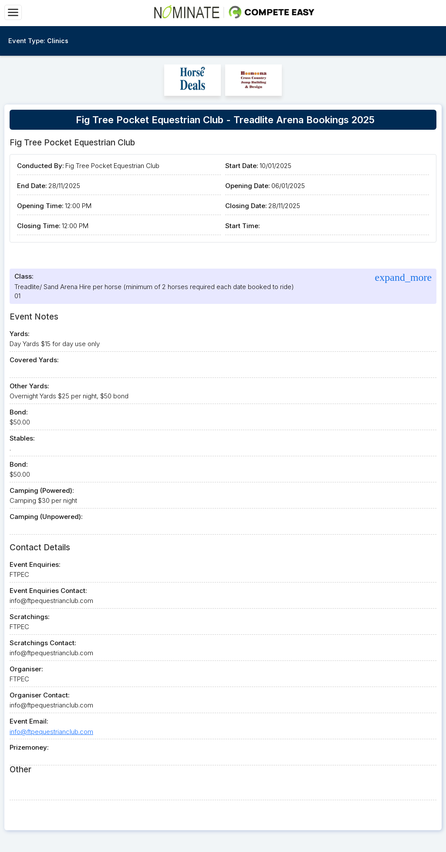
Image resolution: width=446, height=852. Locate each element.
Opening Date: (247, 186)
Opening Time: (40, 206)
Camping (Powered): (42, 490)
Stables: (22, 438)
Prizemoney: (29, 747)
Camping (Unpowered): (46, 516)
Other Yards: (29, 386)
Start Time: (242, 226)
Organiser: (26, 669)
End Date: (32, 186)
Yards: (20, 334)
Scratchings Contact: (43, 643)
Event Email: (29, 721)
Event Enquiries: (35, 564)
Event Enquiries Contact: (48, 590)
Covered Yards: (34, 360)
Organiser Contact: (40, 695)
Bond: (19, 412)
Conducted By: (40, 166)
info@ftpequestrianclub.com (51, 731)
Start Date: (241, 166)
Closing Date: (246, 206)
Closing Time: (39, 226)
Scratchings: (30, 617)
